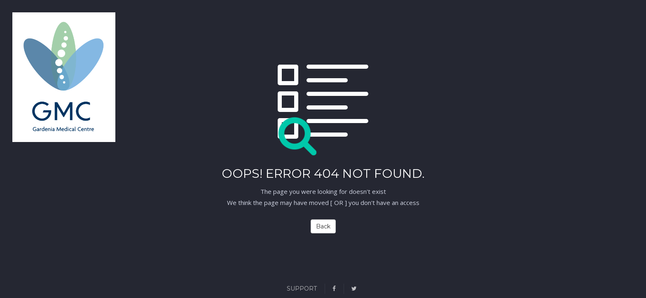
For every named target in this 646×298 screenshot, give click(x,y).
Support (302, 288)
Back (323, 226)
